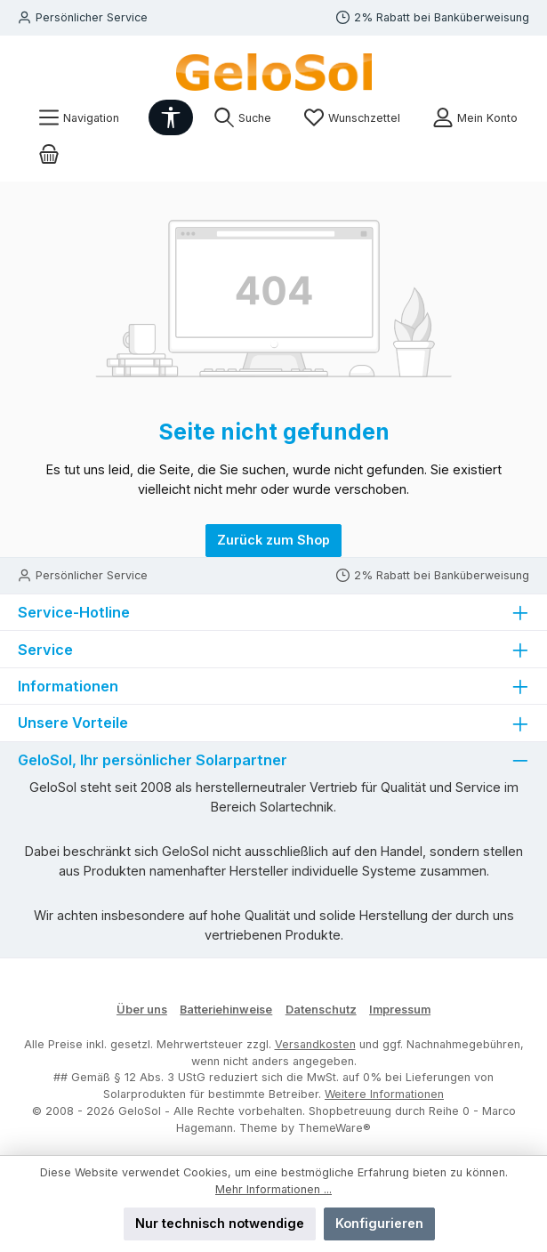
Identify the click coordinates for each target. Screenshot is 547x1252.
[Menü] (79, 118)
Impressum (399, 1009)
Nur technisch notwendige (219, 1223)
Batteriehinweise (226, 1009)
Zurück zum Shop (273, 539)
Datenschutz (321, 1009)
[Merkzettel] (352, 118)
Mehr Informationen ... (273, 1189)
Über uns (142, 1009)
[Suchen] (242, 118)
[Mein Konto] (475, 118)
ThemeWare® (334, 1128)
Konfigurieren (379, 1223)
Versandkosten (315, 1044)
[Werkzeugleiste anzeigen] (171, 117)
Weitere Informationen (384, 1094)
